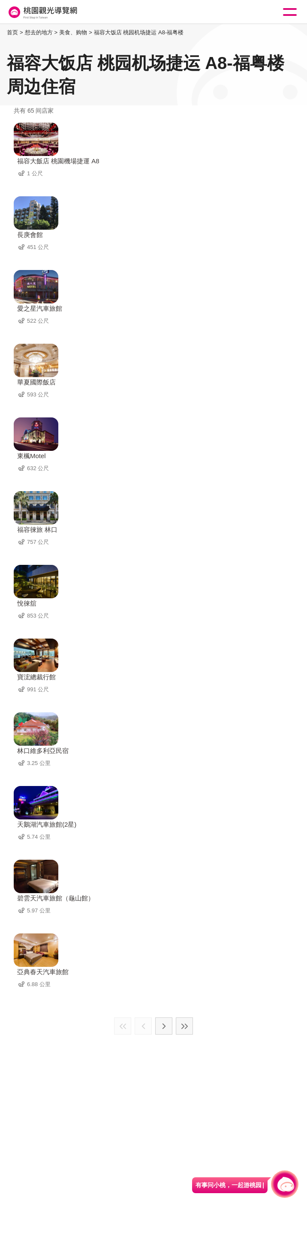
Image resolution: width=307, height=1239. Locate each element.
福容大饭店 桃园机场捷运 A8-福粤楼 (139, 32)
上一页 (143, 1026)
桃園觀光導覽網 (42, 12)
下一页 (163, 1026)
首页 (12, 32)
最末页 (184, 1026)
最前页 (122, 1026)
